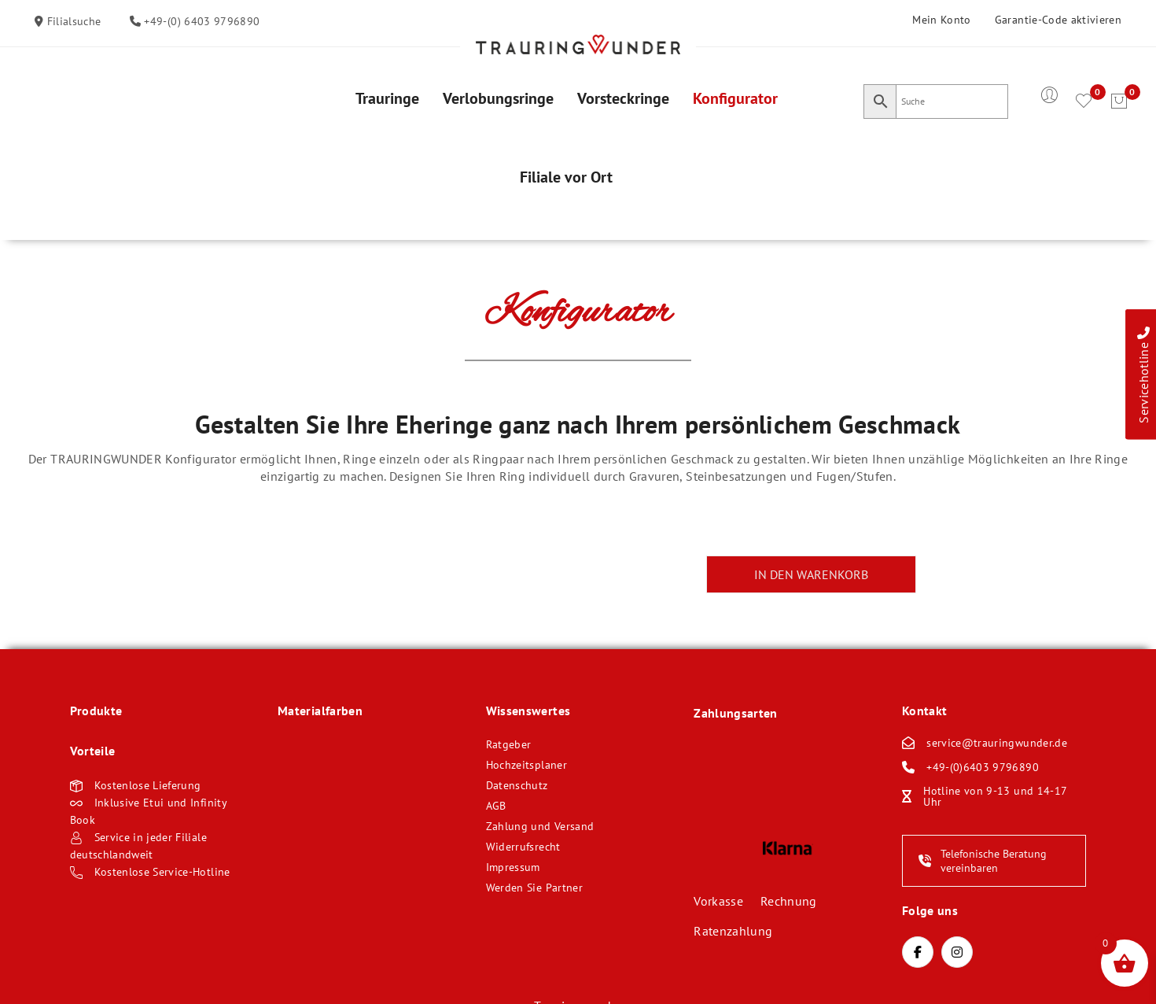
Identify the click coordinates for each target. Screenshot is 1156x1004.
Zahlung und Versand (540, 826)
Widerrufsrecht (523, 847)
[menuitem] (387, 98)
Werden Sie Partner (534, 887)
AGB (496, 806)
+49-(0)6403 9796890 (982, 767)
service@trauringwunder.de (996, 742)
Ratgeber (509, 744)
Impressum (513, 867)
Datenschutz (517, 785)
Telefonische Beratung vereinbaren (983, 861)
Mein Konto (941, 19)
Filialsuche (72, 21)
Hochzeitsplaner (526, 765)
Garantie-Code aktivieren (1058, 19)
